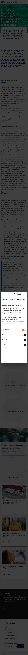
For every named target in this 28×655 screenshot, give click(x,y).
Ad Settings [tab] (21, 299)
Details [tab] (12, 299)
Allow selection (14, 356)
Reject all (14, 360)
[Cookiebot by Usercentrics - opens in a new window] (20, 294)
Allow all (14, 352)
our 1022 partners (12, 308)
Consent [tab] (4, 299)
